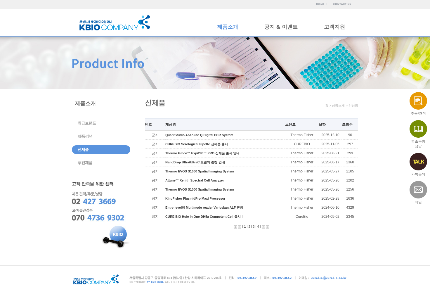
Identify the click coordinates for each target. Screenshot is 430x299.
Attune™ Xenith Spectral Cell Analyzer (194, 180)
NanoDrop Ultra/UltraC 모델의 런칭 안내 (195, 162)
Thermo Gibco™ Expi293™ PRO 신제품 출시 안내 (202, 153)
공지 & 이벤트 (281, 26)
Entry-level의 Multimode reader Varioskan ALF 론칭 (204, 207)
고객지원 (334, 26)
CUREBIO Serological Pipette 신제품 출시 (196, 144)
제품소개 (227, 26)
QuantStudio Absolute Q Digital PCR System (199, 135)
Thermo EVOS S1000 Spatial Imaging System (199, 171)
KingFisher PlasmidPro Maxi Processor (195, 198)
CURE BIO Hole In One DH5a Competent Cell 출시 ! (204, 216)
